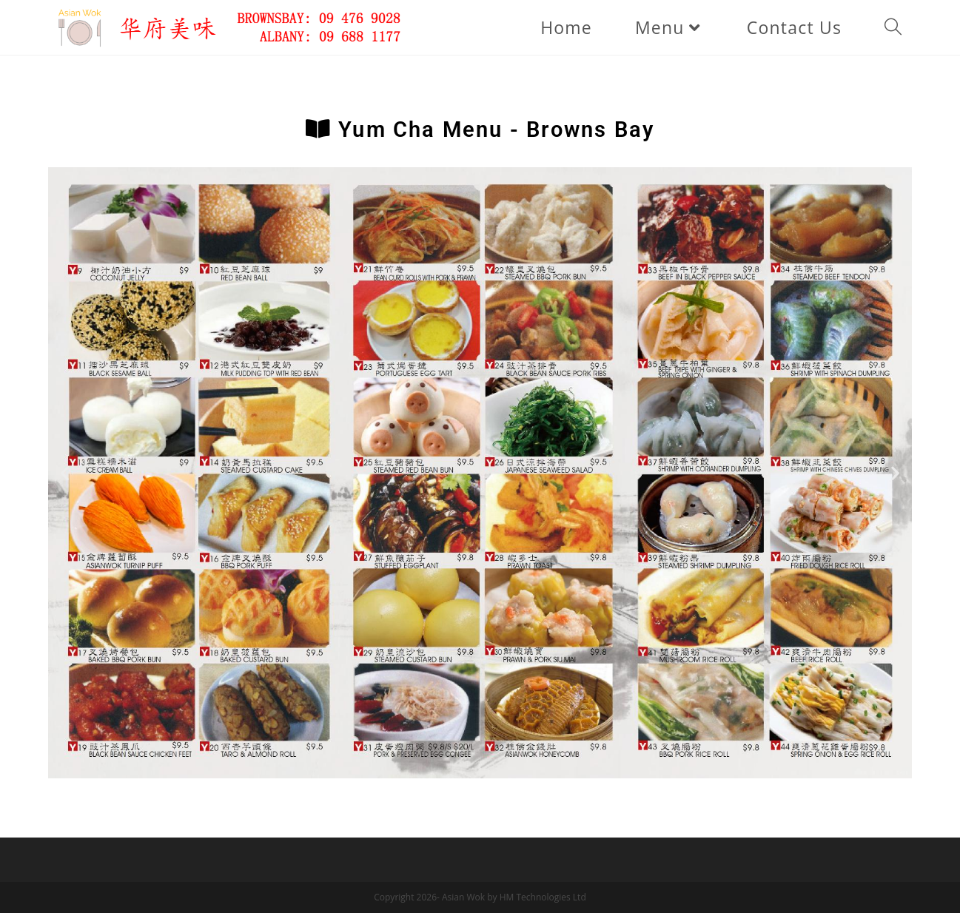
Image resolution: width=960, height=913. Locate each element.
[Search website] (893, 27)
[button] (65, 472)
